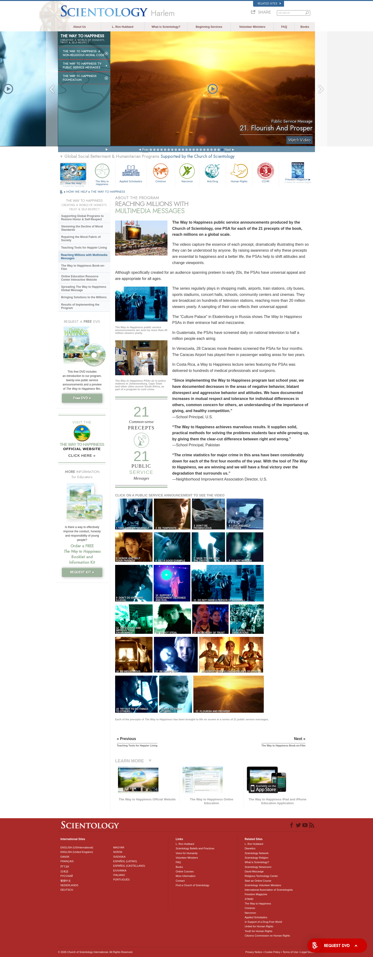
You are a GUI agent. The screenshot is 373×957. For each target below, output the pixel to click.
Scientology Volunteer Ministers (263, 885)
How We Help (73, 183)
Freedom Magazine (297, 181)
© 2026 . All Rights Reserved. (95, 952)
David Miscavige (254, 871)
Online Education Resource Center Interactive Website (79, 278)
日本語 (64, 871)
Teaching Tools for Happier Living (84, 247)
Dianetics (250, 848)
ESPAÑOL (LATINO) (125, 861)
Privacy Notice (253, 952)
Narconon (187, 172)
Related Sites (269, 3)
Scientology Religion (256, 857)
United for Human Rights (259, 926)
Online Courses (185, 871)
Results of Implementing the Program (80, 306)
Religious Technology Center (261, 876)
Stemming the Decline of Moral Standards (82, 228)
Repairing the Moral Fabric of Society (81, 238)
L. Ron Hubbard (122, 27)
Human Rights (239, 172)
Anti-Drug (212, 172)
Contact (180, 880)
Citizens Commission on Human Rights (267, 935)
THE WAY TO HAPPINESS (108, 191)
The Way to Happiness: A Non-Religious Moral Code (83, 53)
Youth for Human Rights (258, 931)
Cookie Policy (272, 952)
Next (228, 149)
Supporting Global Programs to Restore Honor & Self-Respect (82, 217)
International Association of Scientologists (269, 889)
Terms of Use (290, 952)
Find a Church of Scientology (192, 885)
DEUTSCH (66, 889)
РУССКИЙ (66, 876)
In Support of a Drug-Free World (263, 921)
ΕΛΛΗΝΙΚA (120, 870)
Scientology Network (256, 853)
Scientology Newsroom (258, 867)
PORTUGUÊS (121, 879)
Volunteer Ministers (252, 27)
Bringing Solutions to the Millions (84, 297)
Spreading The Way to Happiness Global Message (83, 288)
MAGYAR (118, 847)
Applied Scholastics (131, 172)
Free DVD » (82, 398)
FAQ (284, 27)
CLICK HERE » (82, 455)
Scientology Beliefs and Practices (195, 848)
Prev (145, 149)
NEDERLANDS (69, 885)
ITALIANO (119, 875)
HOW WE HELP (77, 191)
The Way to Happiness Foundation (80, 78)
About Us (79, 27)
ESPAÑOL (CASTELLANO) (129, 865)
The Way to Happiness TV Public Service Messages (82, 66)
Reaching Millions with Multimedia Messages (84, 256)
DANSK (64, 856)
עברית (64, 866)
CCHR (265, 172)
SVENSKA (119, 856)
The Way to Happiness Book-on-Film (83, 267)
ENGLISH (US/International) (76, 847)
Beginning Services (209, 27)
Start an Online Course (258, 880)
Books (304, 27)
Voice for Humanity (186, 853)
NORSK (118, 852)
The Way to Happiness (102, 173)
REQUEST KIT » (82, 572)
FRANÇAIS (67, 861)
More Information (185, 876)
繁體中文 (65, 880)
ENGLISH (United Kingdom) (76, 852)
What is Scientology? (166, 27)
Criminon (161, 172)
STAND (249, 899)
